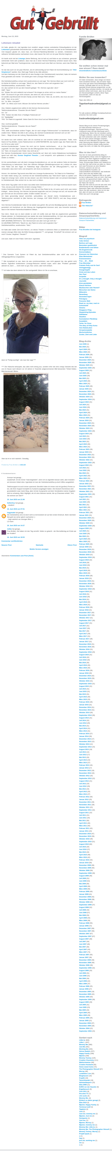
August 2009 (84, 876)
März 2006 (83, 984)
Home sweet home (86, 1067)
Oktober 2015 (84, 681)
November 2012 (85, 773)
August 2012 (84, 781)
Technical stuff (84, 1107)
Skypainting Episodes (87, 312)
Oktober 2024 (84, 397)
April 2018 (83, 602)
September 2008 (85, 905)
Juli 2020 (82, 531)
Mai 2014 (82, 726)
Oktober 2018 (84, 586)
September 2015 (85, 684)
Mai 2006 (82, 978)
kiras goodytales (85, 283)
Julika (9, 529)
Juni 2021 (82, 502)
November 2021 (85, 489)
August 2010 (84, 844)
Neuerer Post (6, 545)
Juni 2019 (82, 565)
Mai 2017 (82, 631)
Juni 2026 (82, 344)
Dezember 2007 (85, 928)
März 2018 (83, 605)
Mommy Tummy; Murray (88, 1131)
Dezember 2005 (85, 991)
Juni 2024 (82, 407)
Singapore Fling (85, 310)
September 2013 (85, 747)
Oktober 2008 (84, 902)
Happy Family (84, 1053)
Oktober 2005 (84, 997)
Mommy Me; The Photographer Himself (94, 1129)
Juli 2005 (82, 1005)
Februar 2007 (84, 955)
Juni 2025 (82, 376)
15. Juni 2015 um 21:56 (16, 499)
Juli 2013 (82, 752)
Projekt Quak (84, 1134)
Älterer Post (72, 545)
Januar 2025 (83, 389)
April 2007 (83, 949)
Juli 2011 (82, 815)
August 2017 (84, 623)
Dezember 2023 (85, 423)
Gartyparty (83, 1118)
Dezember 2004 (85, 1023)
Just (81, 1111)
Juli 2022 (82, 468)
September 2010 (85, 841)
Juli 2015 (82, 689)
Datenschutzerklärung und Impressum (93, 218)
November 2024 (85, 394)
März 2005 (83, 1015)
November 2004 (85, 1026)
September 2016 (85, 652)
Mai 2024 (82, 410)
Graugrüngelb (84, 270)
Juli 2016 (82, 657)
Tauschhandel (84, 1080)
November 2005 (85, 994)
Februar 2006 (84, 986)
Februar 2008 (84, 923)
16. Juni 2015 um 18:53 (16, 537)
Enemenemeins (85, 259)
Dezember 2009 (85, 865)
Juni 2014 (82, 723)
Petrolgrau (83, 299)
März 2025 (83, 383)
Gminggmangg (85, 268)
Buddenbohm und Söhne (88, 247)
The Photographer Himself (89, 1069)
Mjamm (82, 1056)
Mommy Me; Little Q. (87, 1127)
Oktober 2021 (84, 491)
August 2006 (84, 970)
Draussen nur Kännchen (88, 254)
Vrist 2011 (83, 1091)
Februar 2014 (84, 733)
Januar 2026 (83, 357)
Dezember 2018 (85, 581)
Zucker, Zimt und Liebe (88, 334)
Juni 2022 (82, 470)
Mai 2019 (82, 568)
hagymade (11, 513)
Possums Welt (84, 301)
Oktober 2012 (84, 776)
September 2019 (85, 557)
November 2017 (85, 615)
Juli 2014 (82, 720)
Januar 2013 (83, 768)
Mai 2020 (82, 536)
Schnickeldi (83, 305)
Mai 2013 (82, 757)
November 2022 (85, 457)
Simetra (82, 308)
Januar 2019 (83, 578)
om (80, 1143)
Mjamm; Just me (85, 1116)
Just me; (82, 1120)
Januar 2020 (83, 547)
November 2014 (85, 710)
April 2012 (83, 791)
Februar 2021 (84, 512)
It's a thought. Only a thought (90, 279)
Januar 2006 (83, 989)
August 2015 (84, 686)
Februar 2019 (84, 576)
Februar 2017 (84, 639)
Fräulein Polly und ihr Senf (89, 265)
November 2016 (85, 647)
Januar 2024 (83, 420)
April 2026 (83, 349)
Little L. (82, 1042)
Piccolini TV (83, 1094)
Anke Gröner (84, 241)
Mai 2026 (82, 347)
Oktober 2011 (84, 807)
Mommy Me (83, 1044)
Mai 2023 (82, 441)
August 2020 (84, 528)
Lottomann (5, 49)
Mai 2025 (82, 378)
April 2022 (83, 476)
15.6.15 (23, 465)
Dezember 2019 (85, 549)
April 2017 (83, 634)
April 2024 (83, 412)
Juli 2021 (82, 499)
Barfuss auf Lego (85, 243)
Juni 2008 (82, 912)
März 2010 (83, 857)
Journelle (82, 281)
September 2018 (85, 589)
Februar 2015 (84, 702)
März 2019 (83, 573)
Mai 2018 (82, 599)
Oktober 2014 (84, 712)
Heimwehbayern (85, 1082)
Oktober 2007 (84, 933)
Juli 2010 (82, 847)
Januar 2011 (83, 831)
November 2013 (85, 741)
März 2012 (83, 794)
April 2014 (83, 728)
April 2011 (83, 823)
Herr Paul (82, 274)
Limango (21, 58)
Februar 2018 (84, 607)
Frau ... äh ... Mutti (86, 261)
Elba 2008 (83, 1085)
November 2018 (85, 583)
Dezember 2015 (85, 676)
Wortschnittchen (85, 332)
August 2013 (84, 749)
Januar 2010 (83, 863)
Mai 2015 (82, 694)
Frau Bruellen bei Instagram (90, 229)
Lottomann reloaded (10, 43)
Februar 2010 (84, 860)
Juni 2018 (82, 597)
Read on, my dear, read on (89, 303)
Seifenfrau (11, 503)
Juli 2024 (82, 405)
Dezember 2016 (85, 644)
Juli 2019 (82, 562)
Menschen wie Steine (87, 290)
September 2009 (85, 873)
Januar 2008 (83, 926)
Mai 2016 (82, 663)
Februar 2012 (84, 797)
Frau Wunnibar (84, 263)
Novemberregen (85, 297)
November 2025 (85, 362)
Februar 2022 (84, 481)
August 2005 (84, 1002)
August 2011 (84, 812)
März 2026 (83, 352)
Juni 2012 (82, 786)
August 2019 (84, 560)
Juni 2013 (82, 755)
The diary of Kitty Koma (88, 325)
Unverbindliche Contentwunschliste (93, 71)
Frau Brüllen (86, 202)
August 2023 (84, 433)
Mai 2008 (82, 915)
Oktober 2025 (84, 365)
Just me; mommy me (87, 1114)
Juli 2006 (82, 973)
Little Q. (82, 1040)
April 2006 (83, 981)
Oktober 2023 (84, 428)
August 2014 (84, 718)
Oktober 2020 (84, 523)
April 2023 (83, 444)
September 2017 (85, 620)
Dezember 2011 (85, 802)
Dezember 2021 (85, 486)
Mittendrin (83, 292)
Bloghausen (83, 1076)
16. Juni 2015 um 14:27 (16, 525)
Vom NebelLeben (85, 328)
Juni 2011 (82, 818)
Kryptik (82, 1078)
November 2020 (85, 520)
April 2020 (83, 539)
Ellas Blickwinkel (85, 256)
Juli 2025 (82, 373)
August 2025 (84, 370)
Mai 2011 (82, 820)
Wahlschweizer (85, 1062)
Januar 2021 (83, 515)
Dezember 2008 (85, 897)
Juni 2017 (82, 628)
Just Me (82, 1047)
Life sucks (83, 1096)
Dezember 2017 (85, 612)
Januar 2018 (83, 610)
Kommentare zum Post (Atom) (21, 556)
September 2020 (85, 526)
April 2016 (83, 665)
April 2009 (83, 886)
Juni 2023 (82, 439)
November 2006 (85, 962)
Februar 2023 (84, 449)
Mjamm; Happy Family (87, 1105)
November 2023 (85, 426)
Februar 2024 (84, 418)
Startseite (39, 545)
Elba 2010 (83, 1102)
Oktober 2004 (84, 1028)
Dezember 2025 (85, 360)
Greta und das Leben (87, 272)
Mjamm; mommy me (87, 1125)
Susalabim (83, 321)
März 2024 (83, 415)
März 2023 (83, 447)
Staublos (82, 317)
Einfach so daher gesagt (88, 1100)
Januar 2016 (83, 673)
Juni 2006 (82, 976)
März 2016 (83, 668)
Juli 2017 (82, 626)
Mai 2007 (82, 947)
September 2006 (85, 968)
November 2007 (85, 931)
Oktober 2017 (84, 618)
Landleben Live (85, 1073)
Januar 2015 (83, 705)
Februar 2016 (84, 670)
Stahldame (83, 314)
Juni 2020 (82, 533)
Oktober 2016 (84, 649)
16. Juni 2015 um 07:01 (16, 509)
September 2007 (85, 936)
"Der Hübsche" (87, 206)
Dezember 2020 (85, 518)
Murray (81, 1071)
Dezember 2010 (85, 834)
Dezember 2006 (85, 960)
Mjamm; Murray (85, 1123)
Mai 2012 (82, 789)
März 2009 (83, 889)
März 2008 (83, 920)
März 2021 (83, 510)
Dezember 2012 (85, 770)
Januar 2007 (83, 957)
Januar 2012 (83, 799)
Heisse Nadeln (84, 1051)
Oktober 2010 (84, 839)
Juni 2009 (82, 881)
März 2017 (83, 636)
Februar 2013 (84, 765)
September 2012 (85, 778)
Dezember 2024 (85, 391)
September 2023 (85, 431)
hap (80, 1138)
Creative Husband (86, 1065)
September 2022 (85, 462)
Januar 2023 (83, 452)
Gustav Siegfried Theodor (28, 155)
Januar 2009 (83, 894)
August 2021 (84, 497)
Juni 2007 (82, 944)
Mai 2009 (82, 884)
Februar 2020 (84, 544)
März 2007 (83, 952)
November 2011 (85, 805)
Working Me (83, 1049)
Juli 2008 (82, 910)
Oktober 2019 (84, 554)
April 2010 (83, 855)
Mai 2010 (82, 852)
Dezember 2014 (85, 707)
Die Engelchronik (85, 250)
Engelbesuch (84, 1089)
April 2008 (83, 918)
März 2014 (83, 731)
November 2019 (85, 552)
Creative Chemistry (86, 1060)
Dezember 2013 (85, 739)
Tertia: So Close (85, 323)
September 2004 (85, 1031)
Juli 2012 (82, 784)
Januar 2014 (83, 736)
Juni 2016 (82, 660)
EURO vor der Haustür (87, 1087)
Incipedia (82, 276)
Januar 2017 (83, 641)
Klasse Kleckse (85, 285)
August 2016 (84, 655)
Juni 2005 (82, 1007)
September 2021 (85, 494)
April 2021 (83, 507)
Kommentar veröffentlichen (12, 541)
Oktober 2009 (84, 870)
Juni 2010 (82, 849)
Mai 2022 (82, 473)
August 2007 (84, 939)
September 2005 (85, 999)
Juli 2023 (82, 436)
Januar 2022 (83, 484)
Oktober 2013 (84, 744)
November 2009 (85, 868)
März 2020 (83, 541)
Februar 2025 (84, 386)
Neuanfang (83, 294)
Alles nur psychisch (86, 239)
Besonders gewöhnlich (88, 245)
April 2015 (83, 697)
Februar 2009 (84, 891)
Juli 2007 (82, 941)
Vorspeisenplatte (85, 330)
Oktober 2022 (84, 460)
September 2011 (85, 810)
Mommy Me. (83, 1098)
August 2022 (84, 465)
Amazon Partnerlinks (86, 220)
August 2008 (84, 907)
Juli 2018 (82, 594)
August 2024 (84, 402)
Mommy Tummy (85, 1058)
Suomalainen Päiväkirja (88, 319)
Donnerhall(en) (85, 252)
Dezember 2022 (85, 455)
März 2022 (83, 478)
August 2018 (84, 591)
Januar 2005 (83, 1020)
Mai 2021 (82, 505)
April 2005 (83, 1013)
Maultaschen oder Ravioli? (89, 288)
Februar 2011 (84, 828)
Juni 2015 (82, 691)
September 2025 (85, 368)
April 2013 (83, 760)
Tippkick (82, 1109)
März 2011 (83, 826)
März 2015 (83, 699)
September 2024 (85, 399)
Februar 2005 (84, 1018)
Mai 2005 (82, 1010)
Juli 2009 (82, 878)
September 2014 (85, 715)
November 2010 (85, 836)
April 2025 (83, 381)
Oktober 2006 (84, 965)
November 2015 (85, 678)
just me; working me (87, 1140)
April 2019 (83, 570)
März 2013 (83, 762)
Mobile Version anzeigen (39, 549)
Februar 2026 (84, 354)
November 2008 (85, 899)
